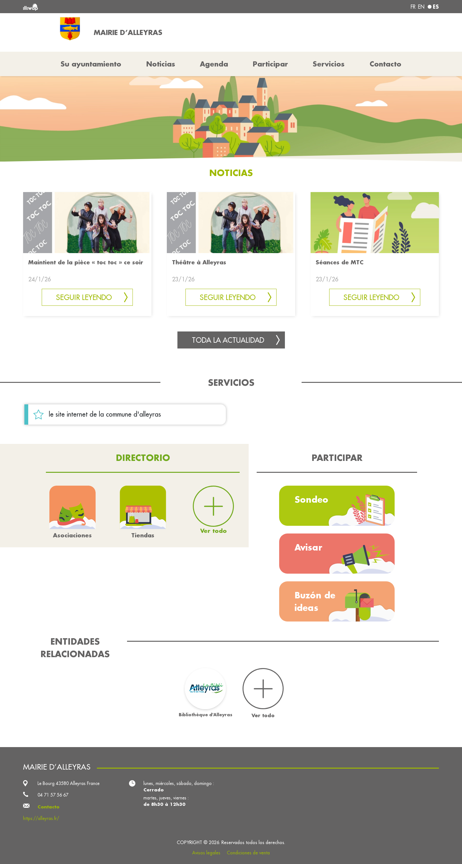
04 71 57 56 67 (53, 795)
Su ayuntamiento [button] (91, 63)
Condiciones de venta (248, 853)
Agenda (214, 63)
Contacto (385, 63)
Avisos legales (206, 853)
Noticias (160, 63)
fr (413, 7)
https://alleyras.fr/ (41, 818)
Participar (270, 63)
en (421, 7)
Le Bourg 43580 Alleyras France (68, 783)
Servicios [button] (329, 63)
